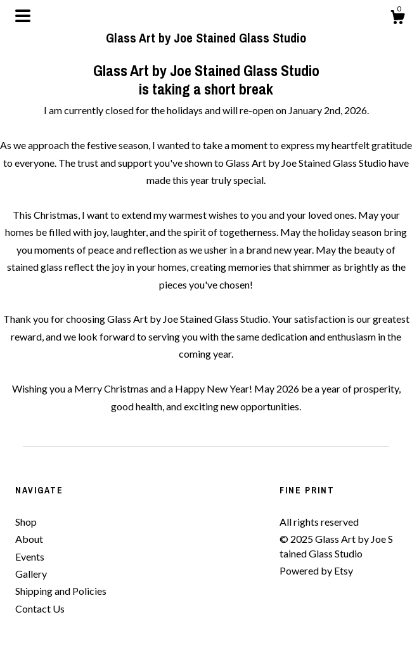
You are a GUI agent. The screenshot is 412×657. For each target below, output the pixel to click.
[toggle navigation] (22, 16)
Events (29, 556)
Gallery (31, 574)
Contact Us (40, 608)
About (29, 539)
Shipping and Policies (60, 591)
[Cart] (397, 19)
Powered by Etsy (316, 570)
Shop (26, 522)
